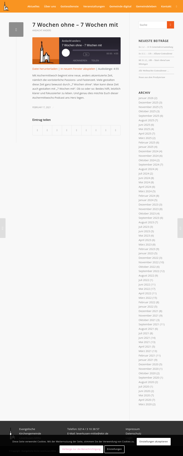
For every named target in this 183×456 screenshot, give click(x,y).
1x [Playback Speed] (86, 54)
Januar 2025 (146, 146)
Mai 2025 (144, 129)
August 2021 (146, 328)
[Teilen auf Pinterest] (67, 130)
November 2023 (149, 209)
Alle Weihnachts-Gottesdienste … (154, 70)
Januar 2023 (146, 253)
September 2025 (149, 115)
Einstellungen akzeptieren (153, 441)
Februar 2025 (147, 142)
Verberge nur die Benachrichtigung (81, 449)
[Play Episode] (66, 53)
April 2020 (145, 399)
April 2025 (145, 133)
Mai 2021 (144, 342)
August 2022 (146, 275)
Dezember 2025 (149, 102)
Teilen (95, 60)
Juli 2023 (144, 226)
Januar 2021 (146, 360)
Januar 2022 (146, 306)
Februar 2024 (147, 195)
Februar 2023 (147, 249)
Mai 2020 (144, 395)
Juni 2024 (144, 178)
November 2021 (149, 315)
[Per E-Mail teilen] (115, 130)
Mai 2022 (144, 288)
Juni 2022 (144, 284)
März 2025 (145, 138)
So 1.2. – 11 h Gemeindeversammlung (156, 47)
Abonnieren (80, 60)
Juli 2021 (144, 333)
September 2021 (149, 324)
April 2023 (145, 240)
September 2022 (149, 271)
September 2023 (149, 217)
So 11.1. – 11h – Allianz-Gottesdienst (155, 53)
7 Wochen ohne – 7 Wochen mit (75, 24)
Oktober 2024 (147, 160)
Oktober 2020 (147, 373)
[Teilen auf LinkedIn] (76, 130)
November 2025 (149, 107)
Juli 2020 (144, 386)
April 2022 (145, 293)
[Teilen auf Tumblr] (86, 130)
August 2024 (146, 169)
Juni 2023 (144, 231)
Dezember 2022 (149, 257)
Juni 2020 (144, 391)
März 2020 (145, 404)
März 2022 (145, 297)
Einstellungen (114, 449)
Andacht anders (41, 30)
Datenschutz (134, 433)
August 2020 (146, 382)
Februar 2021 (147, 355)
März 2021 (145, 351)
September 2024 (149, 164)
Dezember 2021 (149, 311)
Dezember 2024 (149, 151)
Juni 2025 (144, 124)
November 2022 (149, 262)
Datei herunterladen (45, 68)
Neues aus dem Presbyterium (152, 77)
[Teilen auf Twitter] (47, 130)
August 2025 (146, 120)
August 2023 (146, 222)
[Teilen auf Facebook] (37, 130)
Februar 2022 (147, 302)
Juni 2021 (144, 337)
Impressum (133, 429)
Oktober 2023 (147, 213)
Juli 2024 (144, 173)
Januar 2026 (146, 98)
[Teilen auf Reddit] (106, 130)
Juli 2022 (144, 280)
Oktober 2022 (147, 266)
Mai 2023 (144, 235)
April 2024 (145, 186)
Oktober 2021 (147, 320)
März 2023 (145, 244)
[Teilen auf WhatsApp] (57, 130)
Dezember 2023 (149, 204)
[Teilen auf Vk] (96, 130)
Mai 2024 (144, 182)
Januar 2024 (146, 200)
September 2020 (149, 377)
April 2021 (145, 346)
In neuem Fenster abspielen (78, 68)
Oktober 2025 (147, 111)
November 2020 (149, 368)
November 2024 (149, 155)
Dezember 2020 (149, 364)
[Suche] (176, 6)
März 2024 (145, 191)
